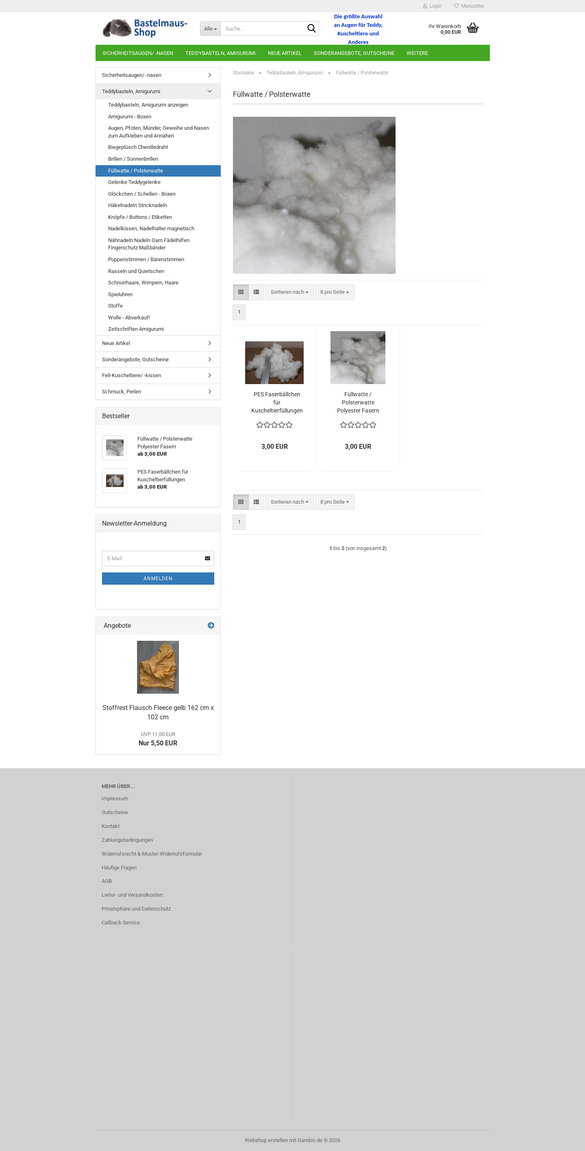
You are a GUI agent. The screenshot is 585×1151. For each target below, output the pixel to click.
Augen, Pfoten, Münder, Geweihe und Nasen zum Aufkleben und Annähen (158, 132)
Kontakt (111, 826)
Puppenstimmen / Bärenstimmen (146, 259)
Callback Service (121, 922)
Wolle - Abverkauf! (129, 318)
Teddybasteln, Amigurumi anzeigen (148, 105)
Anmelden (158, 578)
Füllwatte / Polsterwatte (135, 171)
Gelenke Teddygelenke (134, 182)
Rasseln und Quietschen (136, 271)
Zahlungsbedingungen (127, 840)
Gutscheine (115, 812)
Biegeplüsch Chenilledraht (138, 147)
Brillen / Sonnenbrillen (133, 159)
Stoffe (115, 306)
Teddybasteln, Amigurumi (220, 53)
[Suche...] (210, 28)
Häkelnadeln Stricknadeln (137, 205)
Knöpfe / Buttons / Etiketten (140, 217)
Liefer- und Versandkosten (132, 895)
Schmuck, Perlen (121, 392)
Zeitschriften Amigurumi (136, 329)
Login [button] (432, 6)
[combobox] (289, 292)
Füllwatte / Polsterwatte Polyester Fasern (358, 402)
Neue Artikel (285, 53)
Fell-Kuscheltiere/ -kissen (131, 375)
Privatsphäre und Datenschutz (136, 909)
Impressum (115, 798)
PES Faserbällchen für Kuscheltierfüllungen (277, 402)
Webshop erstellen (266, 1140)
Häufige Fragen (119, 868)
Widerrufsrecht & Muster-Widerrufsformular (152, 854)
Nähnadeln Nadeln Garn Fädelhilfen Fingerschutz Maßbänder (148, 244)
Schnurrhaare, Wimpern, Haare (143, 283)
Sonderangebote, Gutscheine (354, 53)
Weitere (417, 53)
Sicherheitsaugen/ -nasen (137, 53)
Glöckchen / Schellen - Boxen (142, 194)
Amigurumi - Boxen (129, 117)
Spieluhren (120, 294)
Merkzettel (469, 6)
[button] (241, 292)
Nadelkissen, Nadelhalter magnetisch (151, 228)
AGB (107, 881)
